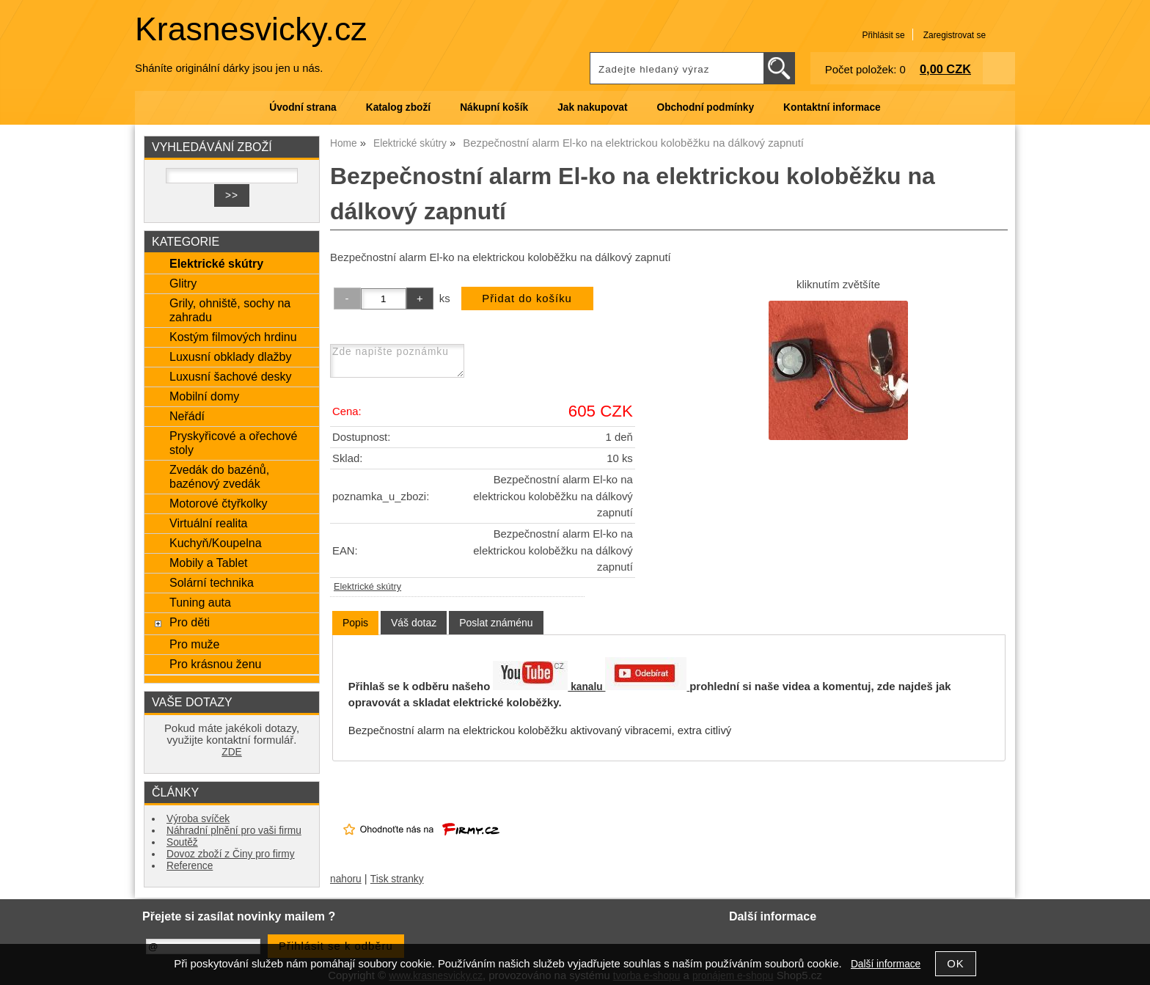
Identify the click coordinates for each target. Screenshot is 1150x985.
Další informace (885, 964)
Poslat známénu (495, 623)
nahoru (346, 879)
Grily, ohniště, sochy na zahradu (229, 309)
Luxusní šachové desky (230, 376)
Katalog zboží (398, 107)
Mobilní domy (204, 396)
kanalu (628, 686)
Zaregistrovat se (954, 35)
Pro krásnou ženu (215, 663)
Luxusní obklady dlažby (230, 356)
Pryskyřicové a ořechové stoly (233, 442)
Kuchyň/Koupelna (215, 542)
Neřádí (187, 415)
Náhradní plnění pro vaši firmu (233, 830)
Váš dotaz (413, 623)
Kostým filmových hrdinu (233, 336)
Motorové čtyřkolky (218, 503)
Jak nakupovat (592, 107)
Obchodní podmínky (705, 107)
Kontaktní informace (832, 107)
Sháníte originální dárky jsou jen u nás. (229, 68)
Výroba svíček (198, 818)
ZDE (231, 752)
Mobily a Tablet (208, 562)
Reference (189, 865)
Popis (355, 623)
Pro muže (194, 644)
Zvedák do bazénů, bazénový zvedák (219, 476)
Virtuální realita (208, 523)
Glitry (183, 283)
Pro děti (189, 622)
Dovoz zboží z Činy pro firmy (230, 854)
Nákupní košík (494, 107)
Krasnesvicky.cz (251, 29)
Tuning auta (200, 602)
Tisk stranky (397, 879)
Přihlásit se (883, 35)
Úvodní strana (302, 107)
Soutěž (182, 842)
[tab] (355, 623)
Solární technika (211, 582)
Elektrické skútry (367, 587)
